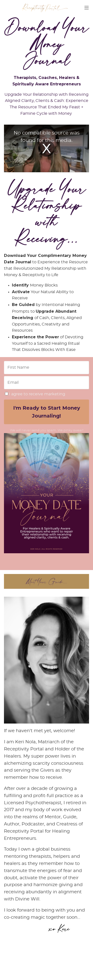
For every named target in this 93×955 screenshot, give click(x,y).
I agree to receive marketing (35, 394)
